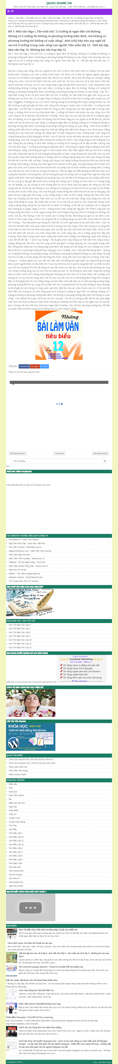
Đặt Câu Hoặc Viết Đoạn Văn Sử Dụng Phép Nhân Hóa (31, 980)
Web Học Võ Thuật (17, 570)
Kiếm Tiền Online (16, 795)
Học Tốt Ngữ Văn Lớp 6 (19, 625)
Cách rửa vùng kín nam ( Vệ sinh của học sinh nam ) (32, 763)
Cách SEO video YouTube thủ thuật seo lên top (30, 943)
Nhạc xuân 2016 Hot (18, 767)
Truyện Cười (14, 818)
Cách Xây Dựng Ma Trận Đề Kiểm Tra (36, 990)
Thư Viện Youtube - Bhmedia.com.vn (25, 547)
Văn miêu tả (14, 878)
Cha (10, 788)
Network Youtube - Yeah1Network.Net (25, 577)
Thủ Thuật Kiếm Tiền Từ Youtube (23, 581)
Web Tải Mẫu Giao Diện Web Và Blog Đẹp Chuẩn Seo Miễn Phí (48, 930)
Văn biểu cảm (15, 867)
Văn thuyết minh (16, 882)
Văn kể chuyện (15, 874)
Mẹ (10, 799)
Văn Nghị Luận (15, 863)
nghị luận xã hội (16, 886)
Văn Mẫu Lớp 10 (16, 837)
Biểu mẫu (13, 784)
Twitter (44, 366)
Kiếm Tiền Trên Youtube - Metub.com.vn (26, 558)
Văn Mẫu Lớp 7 (16, 852)
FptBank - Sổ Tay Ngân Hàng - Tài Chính (27, 562)
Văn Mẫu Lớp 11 (16, 840)
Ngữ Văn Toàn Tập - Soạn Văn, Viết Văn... (28, 543)
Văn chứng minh (16, 871)
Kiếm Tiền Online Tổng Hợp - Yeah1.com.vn (28, 566)
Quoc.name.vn (59, 3)
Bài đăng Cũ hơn (100, 453)
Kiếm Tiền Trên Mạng (18, 770)
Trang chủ (59, 453)
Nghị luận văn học (17, 803)
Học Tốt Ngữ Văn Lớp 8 (19, 632)
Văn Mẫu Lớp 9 (16, 859)
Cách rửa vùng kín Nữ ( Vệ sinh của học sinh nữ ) (31, 759)
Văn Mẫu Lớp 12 (16, 844)
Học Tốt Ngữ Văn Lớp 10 (20, 640)
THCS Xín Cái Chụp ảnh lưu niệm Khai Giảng (40, 1027)
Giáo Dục (13, 791)
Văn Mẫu (13, 829)
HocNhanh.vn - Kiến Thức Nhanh (23, 539)
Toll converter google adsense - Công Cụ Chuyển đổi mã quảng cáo (51, 967)
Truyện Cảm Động (17, 822)
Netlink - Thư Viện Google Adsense (24, 573)
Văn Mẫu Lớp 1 (16, 833)
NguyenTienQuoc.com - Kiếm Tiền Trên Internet (30, 551)
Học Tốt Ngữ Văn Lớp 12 (20, 647)
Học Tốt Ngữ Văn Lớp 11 (20, 643)
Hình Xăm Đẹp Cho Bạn (19, 554)
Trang (108, 1062)
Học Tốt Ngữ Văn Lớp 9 (19, 636)
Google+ (35, 366)
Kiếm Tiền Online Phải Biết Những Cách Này (40, 1004)
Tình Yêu (13, 825)
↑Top (95, 1062)
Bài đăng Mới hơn (18, 453)
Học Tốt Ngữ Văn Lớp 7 (19, 628)
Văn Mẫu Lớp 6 (16, 848)
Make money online (17, 774)
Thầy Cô (12, 814)
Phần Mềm (13, 810)
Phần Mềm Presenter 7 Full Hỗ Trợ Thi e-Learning (29, 1017)
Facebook (24, 366)
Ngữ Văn (13, 807)
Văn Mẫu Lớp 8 (16, 856)
